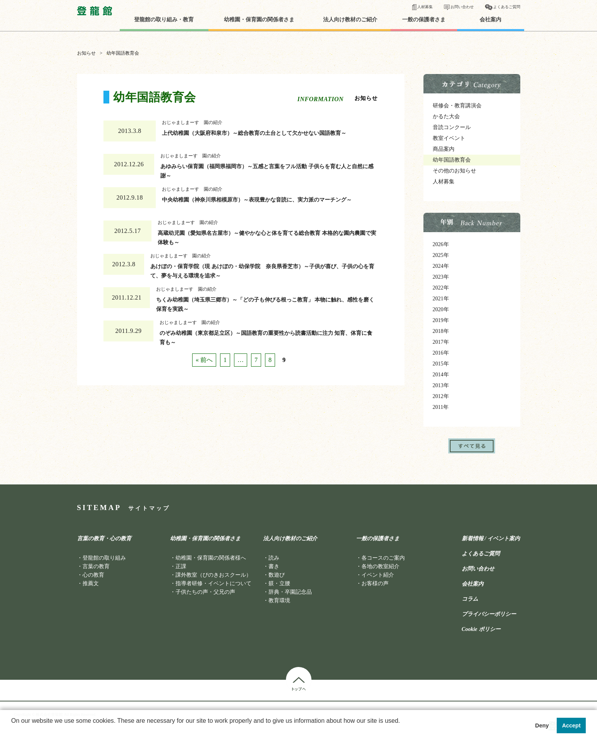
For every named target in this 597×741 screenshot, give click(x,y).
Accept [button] (571, 725)
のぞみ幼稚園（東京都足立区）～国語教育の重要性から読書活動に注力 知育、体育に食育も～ (266, 336)
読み (273, 558)
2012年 (441, 396)
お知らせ (86, 53)
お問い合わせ (462, 7)
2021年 (441, 299)
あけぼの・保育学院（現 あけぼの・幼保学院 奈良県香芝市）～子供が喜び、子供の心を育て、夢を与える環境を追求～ (262, 269)
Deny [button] (542, 725)
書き (273, 566)
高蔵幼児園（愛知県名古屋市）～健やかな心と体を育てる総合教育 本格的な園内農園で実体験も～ (267, 236)
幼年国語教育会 (452, 160)
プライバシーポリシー (489, 614)
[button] (12, 731)
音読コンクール (452, 127)
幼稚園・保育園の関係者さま (259, 19)
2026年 (441, 244)
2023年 (441, 277)
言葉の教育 (96, 566)
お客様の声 (375, 583)
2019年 (441, 320)
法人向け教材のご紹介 (350, 19)
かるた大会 (446, 116)
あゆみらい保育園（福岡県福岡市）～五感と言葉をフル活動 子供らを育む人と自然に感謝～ (266, 169)
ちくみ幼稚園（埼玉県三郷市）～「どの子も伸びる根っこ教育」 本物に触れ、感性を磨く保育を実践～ (265, 302)
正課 (180, 566)
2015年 (441, 364)
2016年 (441, 353)
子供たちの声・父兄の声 (205, 592)
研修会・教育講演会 (457, 106)
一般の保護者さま (424, 19)
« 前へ (204, 360)
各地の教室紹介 (380, 566)
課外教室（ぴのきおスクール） (213, 575)
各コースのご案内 (383, 558)
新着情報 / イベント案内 (491, 538)
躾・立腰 (279, 583)
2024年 (441, 266)
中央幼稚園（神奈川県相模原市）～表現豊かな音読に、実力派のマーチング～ (257, 200)
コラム (470, 599)
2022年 (441, 288)
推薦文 (91, 583)
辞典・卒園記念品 (290, 592)
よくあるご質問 (506, 7)
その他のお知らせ (454, 171)
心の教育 (93, 575)
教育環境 (279, 600)
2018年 (441, 331)
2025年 (441, 255)
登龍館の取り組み (104, 558)
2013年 (441, 385)
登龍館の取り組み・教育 (164, 19)
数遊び (276, 575)
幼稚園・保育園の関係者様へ (210, 558)
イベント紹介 (377, 575)
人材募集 (425, 7)
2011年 (441, 407)
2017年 (441, 342)
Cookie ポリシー (481, 629)
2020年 (441, 309)
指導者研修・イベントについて (213, 583)
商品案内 (443, 149)
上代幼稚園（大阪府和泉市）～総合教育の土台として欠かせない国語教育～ (254, 133)
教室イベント (449, 138)
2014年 (441, 374)
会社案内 (490, 19)
